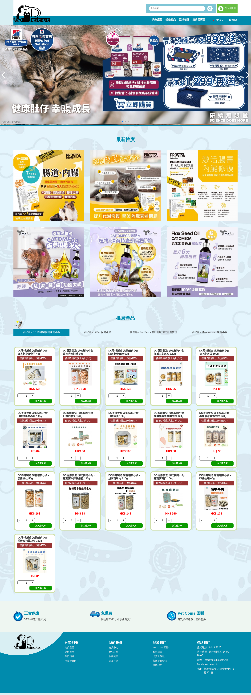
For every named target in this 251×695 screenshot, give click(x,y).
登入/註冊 (230, 8)
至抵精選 (184, 19)
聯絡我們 (157, 643)
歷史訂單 (113, 630)
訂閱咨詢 (113, 639)
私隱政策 (157, 630)
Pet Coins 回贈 (161, 626)
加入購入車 (44, 395)
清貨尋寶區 (198, 19)
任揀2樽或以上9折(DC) (33, 358)
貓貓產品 (171, 19)
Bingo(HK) (163, 688)
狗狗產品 (157, 19)
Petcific (214, 643)
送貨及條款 (159, 634)
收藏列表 (113, 634)
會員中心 (113, 626)
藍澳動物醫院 (160, 639)
